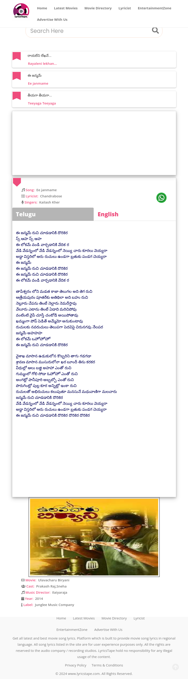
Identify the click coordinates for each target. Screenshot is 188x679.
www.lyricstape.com (84, 673)
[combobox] (88, 31)
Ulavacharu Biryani (53, 580)
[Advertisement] (95, 143)
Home (42, 8)
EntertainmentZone (154, 8)
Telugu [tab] (26, 214)
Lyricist (124, 8)
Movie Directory (98, 8)
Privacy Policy (75, 665)
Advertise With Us (52, 19)
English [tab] (108, 214)
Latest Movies (66, 8)
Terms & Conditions (107, 665)
